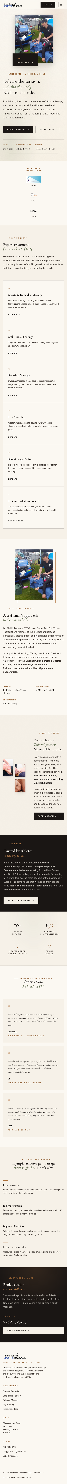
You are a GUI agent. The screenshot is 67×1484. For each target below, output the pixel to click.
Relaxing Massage (11, 1400)
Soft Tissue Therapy (12, 1396)
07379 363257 (15, 1321)
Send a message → (11, 1456)
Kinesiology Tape (10, 1409)
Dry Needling (8, 1404)
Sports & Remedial (11, 1391)
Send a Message (18, 1330)
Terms (12, 1477)
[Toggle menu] (61, 4)
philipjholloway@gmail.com (14, 1451)
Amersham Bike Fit (24, 1477)
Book (47, 5)
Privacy (6, 1477)
